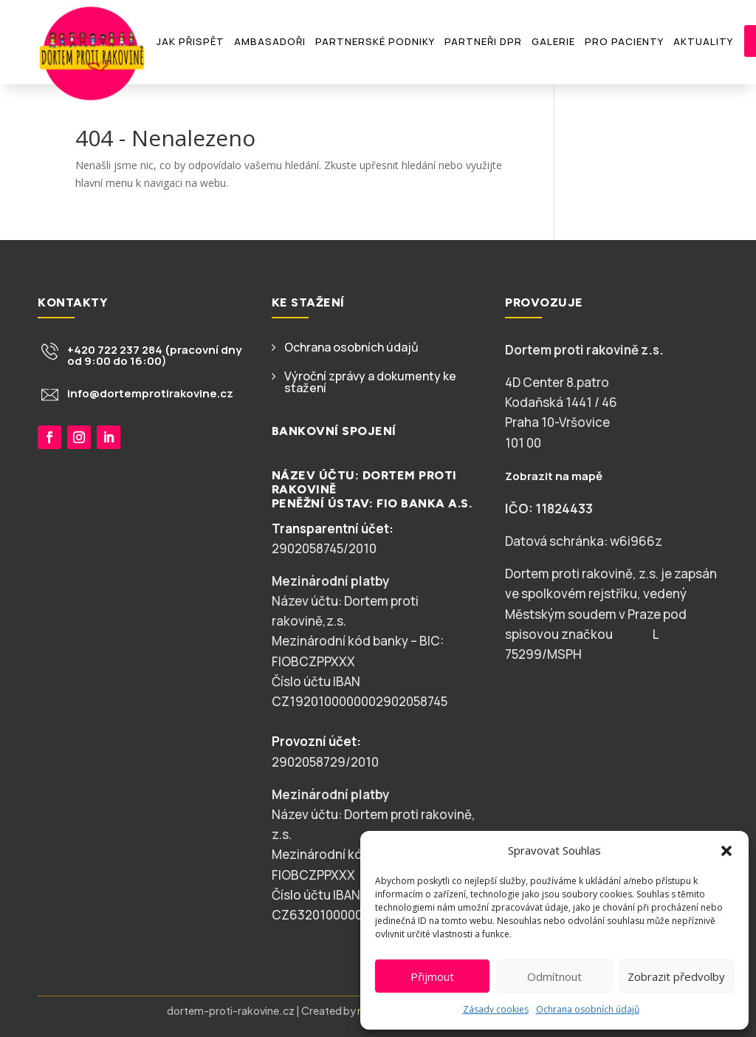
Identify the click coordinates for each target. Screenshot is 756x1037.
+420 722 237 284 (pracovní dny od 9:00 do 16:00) (154, 355)
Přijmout (432, 976)
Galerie (553, 41)
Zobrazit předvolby (676, 976)
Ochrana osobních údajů (587, 1009)
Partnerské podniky (375, 41)
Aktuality (703, 41)
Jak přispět (190, 41)
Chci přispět (96, 496)
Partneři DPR (483, 41)
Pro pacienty (624, 41)
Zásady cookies (496, 1009)
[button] (726, 850)
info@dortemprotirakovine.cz (150, 393)
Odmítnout (554, 976)
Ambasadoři (270, 41)
